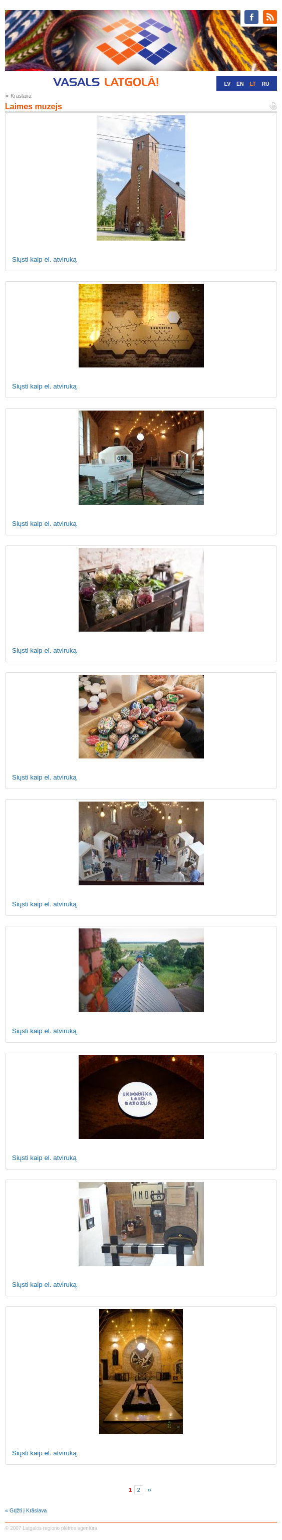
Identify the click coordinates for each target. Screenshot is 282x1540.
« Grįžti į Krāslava (26, 1510)
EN (240, 84)
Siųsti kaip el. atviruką (44, 259)
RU (265, 84)
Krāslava (21, 96)
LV (227, 84)
